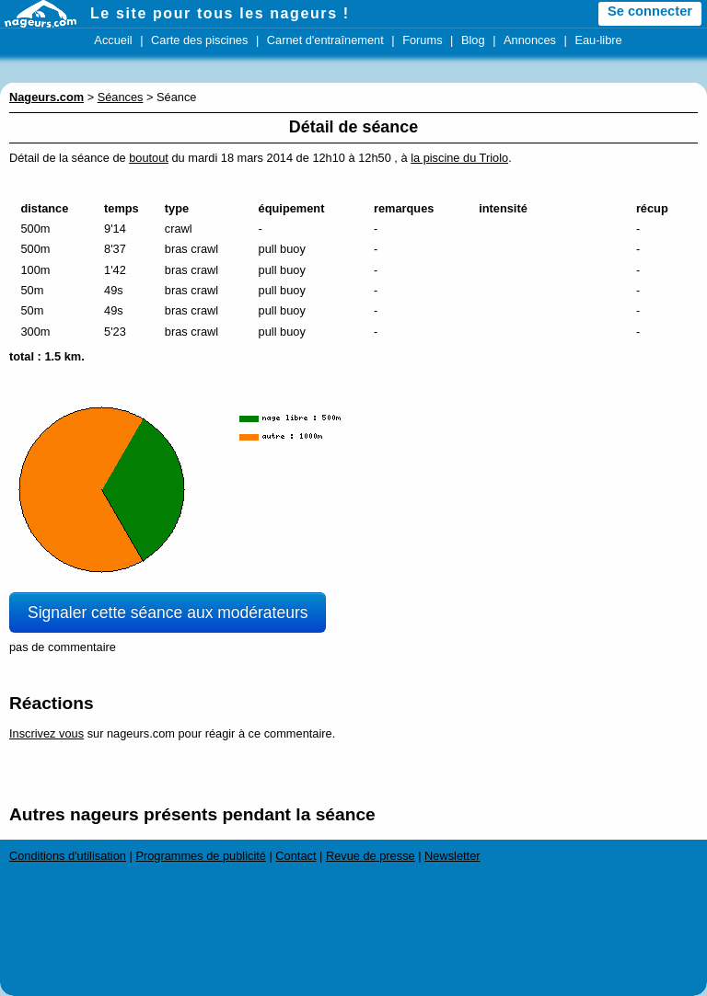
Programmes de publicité (200, 856)
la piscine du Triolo (459, 158)
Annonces (530, 40)
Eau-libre (597, 40)
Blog (473, 40)
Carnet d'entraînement (325, 40)
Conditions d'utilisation (67, 856)
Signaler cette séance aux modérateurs (167, 612)
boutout (148, 158)
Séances (121, 97)
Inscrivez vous (46, 733)
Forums (422, 40)
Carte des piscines (199, 40)
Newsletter (452, 856)
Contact (295, 856)
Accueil (113, 40)
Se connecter (650, 11)
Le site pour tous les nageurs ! (220, 13)
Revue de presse (370, 856)
